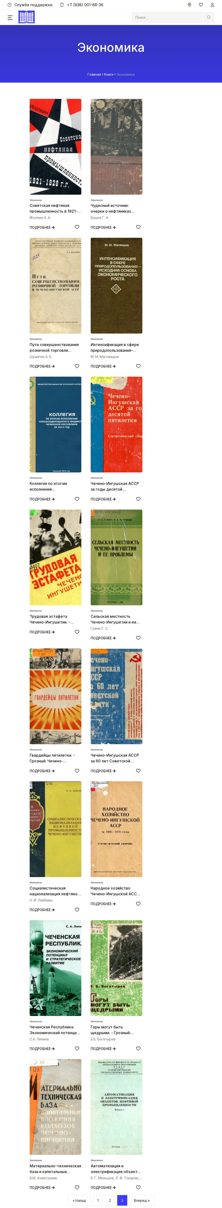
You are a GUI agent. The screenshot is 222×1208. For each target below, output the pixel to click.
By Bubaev (111, 1194)
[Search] (167, 17)
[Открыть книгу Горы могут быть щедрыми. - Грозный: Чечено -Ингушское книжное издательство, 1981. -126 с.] (111, 700)
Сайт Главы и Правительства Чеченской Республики (72, 1113)
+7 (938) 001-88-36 (81, 4)
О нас (33, 1078)
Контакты (36, 1087)
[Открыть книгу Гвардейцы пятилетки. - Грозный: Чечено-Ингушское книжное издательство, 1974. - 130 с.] (168, 423)
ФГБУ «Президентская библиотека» (58, 1157)
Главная (94, 74)
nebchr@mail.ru (42, 1015)
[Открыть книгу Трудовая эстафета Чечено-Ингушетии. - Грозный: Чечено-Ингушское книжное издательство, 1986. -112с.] (54, 423)
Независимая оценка (45, 1101)
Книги (108, 74)
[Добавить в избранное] (73, 227)
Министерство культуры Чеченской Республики (68, 1130)
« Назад (79, 931)
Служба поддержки (30, 4)
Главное (35, 1060)
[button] (10, 17)
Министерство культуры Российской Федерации (69, 1121)
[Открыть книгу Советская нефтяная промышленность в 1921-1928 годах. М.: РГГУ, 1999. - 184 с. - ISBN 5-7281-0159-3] (54, 147)
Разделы (35, 1069)
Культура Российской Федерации (56, 1139)
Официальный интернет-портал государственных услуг (75, 1148)
